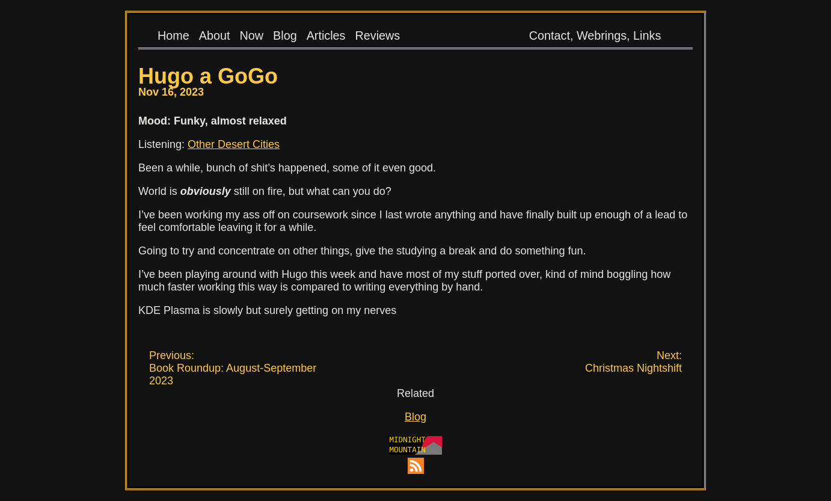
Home (173, 35)
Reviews (377, 35)
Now (251, 35)
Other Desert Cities (234, 144)
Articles (326, 35)
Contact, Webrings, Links (595, 35)
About (214, 35)
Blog (285, 35)
